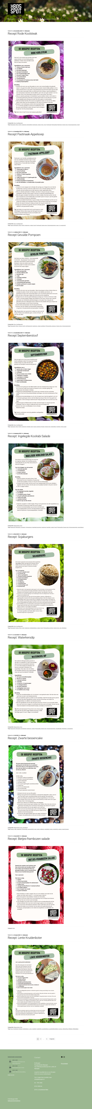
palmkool (43, 326)
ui (59, 225)
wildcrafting (65, 1029)
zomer (51, 829)
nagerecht (19, 829)
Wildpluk (70, 1029)
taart (35, 829)
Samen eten (65, 124)
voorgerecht (63, 225)
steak (78, 124)
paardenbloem (45, 1029)
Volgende (52, 1039)
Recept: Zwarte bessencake (25, 738)
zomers (60, 829)
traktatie (42, 829)
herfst (20, 124)
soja (60, 628)
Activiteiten (21, 19)
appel (11, 225)
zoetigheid (46, 829)
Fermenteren (29, 527)
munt (32, 426)
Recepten (30, 19)
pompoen (54, 326)
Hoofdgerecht (19, 123)
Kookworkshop (33, 628)
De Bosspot (11, 19)
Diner (17, 124)
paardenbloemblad (53, 1029)
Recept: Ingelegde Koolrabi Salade (29, 436)
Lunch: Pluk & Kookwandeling (18, 1071)
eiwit (23, 628)
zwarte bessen (65, 829)
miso (42, 124)
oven (45, 124)
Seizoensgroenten (72, 124)
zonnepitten (70, 728)
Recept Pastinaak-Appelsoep (26, 134)
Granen (20, 326)
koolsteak (35, 124)
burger (17, 628)
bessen (12, 829)
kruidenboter (26, 1029)
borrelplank (23, 728)
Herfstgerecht (29, 326)
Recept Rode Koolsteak (22, 33)
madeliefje (39, 1029)
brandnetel (15, 1029)
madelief (34, 1029)
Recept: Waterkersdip (21, 637)
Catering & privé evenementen (49, 19)
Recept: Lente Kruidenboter (25, 937)
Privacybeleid (64, 1063)
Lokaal (39, 124)
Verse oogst (63, 426)
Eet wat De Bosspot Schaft (18, 1067)
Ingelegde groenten (36, 527)
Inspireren (24, 124)
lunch (34, 225)
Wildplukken (75, 1029)
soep (57, 225)
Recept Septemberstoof (23, 335)
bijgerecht (12, 527)
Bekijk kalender (11, 1075)
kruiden (20, 1029)
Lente (30, 1029)
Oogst (34, 426)
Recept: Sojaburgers (20, 537)
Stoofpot (58, 426)
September (53, 426)
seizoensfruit (31, 829)
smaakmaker (59, 728)
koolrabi (48, 527)
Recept (42, 426)
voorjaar (60, 1029)
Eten (15, 123)
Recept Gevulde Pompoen (24, 235)
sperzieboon (81, 527)
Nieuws (37, 19)
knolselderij (29, 124)
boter (11, 1029)
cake (15, 829)
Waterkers (64, 728)
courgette (23, 527)
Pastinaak (48, 124)
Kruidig (28, 426)
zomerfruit (55, 829)
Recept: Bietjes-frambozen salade (29, 838)
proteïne (51, 628)
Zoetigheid (25, 827)
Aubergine (12, 426)
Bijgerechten (17, 525)
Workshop (64, 628)
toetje (38, 829)
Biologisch (12, 124)
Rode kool (59, 124)
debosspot (27, 30)
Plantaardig (54, 124)
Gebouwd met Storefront (14, 1100)
